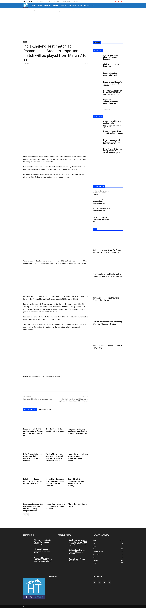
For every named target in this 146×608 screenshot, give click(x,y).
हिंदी (93, 5)
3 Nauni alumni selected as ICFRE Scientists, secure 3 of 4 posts (55, 506)
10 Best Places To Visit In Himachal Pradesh (101, 210)
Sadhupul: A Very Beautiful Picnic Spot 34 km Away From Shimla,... (107, 251)
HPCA (44, 376)
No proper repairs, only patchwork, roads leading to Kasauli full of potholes (77, 431)
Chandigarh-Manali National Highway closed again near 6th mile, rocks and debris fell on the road (73, 401)
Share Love (97, 42)
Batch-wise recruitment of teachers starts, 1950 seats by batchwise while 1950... (78, 543)
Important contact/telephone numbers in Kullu (110, 102)
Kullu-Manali (57, 1)
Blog (80, 5)
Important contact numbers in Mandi (110, 74)
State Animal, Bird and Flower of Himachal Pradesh (111, 57)
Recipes (86, 5)
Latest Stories (98, 116)
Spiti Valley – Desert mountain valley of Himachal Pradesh (99, 201)
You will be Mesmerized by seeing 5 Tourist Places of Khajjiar (107, 323)
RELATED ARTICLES (30, 409)
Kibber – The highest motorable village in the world (101, 219)
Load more (107, 109)
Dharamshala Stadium (35, 376)
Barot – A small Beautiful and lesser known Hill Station (112, 84)
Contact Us (74, 1)
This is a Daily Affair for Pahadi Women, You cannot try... (43, 542)
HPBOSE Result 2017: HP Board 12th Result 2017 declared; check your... (112, 93)
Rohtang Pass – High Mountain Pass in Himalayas (106, 299)
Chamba (64, 1)
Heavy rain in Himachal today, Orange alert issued (38, 399)
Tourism (63, 5)
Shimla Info (49, 1)
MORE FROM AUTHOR (44, 409)
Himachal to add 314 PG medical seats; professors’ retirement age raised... (112, 124)
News (40, 5)
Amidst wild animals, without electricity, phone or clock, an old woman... (43, 560)
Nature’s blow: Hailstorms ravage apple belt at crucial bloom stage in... (112, 151)
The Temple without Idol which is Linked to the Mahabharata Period (107, 275)
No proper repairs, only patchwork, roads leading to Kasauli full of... (112, 142)
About (68, 1)
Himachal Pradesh (40, 1)
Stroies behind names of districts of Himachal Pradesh (101, 193)
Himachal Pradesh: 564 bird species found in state (42, 551)
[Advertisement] (73, 26)
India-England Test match (54, 376)
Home (33, 5)
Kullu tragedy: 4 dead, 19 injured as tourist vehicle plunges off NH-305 (32, 481)
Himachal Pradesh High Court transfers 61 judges (113, 132)
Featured (72, 5)
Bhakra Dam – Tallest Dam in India (111, 65)
